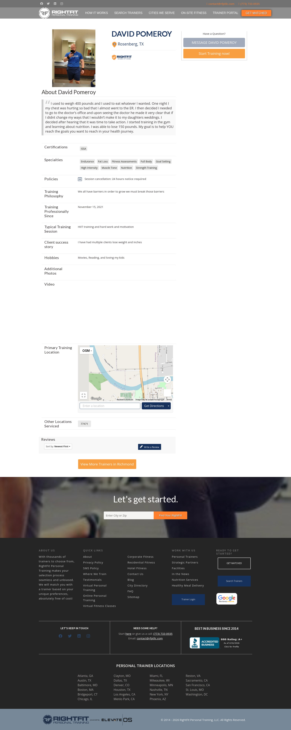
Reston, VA (193, 676)
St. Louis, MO (195, 690)
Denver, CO (121, 685)
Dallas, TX (120, 680)
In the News (180, 574)
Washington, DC (197, 694)
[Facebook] (41, 3)
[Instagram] (61, 3)
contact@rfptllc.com (150, 638)
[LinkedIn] (55, 3)
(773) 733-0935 (162, 634)
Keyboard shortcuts (125, 400)
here (128, 634)
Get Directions (154, 406)
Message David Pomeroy (214, 42)
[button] (125, 369)
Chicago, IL (85, 699)
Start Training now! (214, 53)
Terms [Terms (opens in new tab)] (169, 400)
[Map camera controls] (167, 379)
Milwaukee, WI (160, 680)
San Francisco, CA (198, 685)
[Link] (59, 13)
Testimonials (92, 579)
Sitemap (133, 597)
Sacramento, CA (197, 680)
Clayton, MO (122, 676)
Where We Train (95, 574)
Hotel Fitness (137, 568)
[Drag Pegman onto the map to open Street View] (167, 393)
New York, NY (159, 694)
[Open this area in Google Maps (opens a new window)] (96, 398)
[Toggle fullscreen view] (83, 395)
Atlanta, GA (85, 676)
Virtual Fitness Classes (99, 606)
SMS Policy (91, 568)
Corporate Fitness (140, 556)
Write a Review (149, 447)
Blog (130, 579)
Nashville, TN (159, 690)
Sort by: (58, 446)
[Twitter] (48, 3)
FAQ (130, 591)
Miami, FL (156, 676)
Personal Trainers (185, 556)
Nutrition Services (185, 579)
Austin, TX (84, 680)
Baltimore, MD (87, 685)
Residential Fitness (141, 562)
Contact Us (135, 574)
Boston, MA (86, 690)
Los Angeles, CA (124, 694)
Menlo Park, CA (124, 699)
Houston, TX (122, 690)
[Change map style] (86, 350)
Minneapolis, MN (161, 685)
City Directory (137, 585)
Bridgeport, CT (87, 694)
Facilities (178, 568)
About (87, 556)
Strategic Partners (185, 562)
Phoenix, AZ (158, 699)
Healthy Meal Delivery (188, 585)
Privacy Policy (93, 562)
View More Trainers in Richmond (107, 464)
